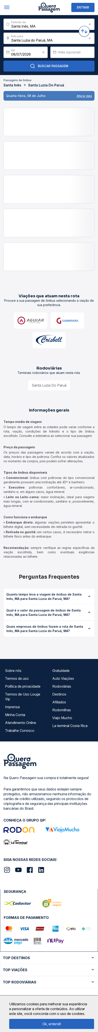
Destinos (59, 694)
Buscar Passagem (49, 66)
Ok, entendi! (51, 1024)
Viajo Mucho (62, 718)
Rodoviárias (61, 686)
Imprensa (12, 707)
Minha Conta (15, 715)
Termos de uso (17, 678)
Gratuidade (61, 670)
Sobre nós (13, 670)
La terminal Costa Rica (70, 726)
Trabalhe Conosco (19, 730)
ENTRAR (83, 7)
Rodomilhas (61, 710)
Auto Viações (63, 678)
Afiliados (59, 702)
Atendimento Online (20, 722)
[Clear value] (43, 52)
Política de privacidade (22, 686)
